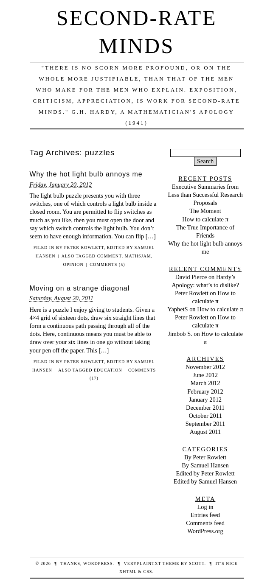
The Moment (205, 210)
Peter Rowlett (191, 293)
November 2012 (205, 366)
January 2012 (205, 399)
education (108, 370)
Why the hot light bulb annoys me (86, 174)
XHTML (127, 571)
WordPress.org (205, 531)
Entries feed (205, 515)
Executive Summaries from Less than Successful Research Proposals (205, 194)
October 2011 (205, 415)
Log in (205, 506)
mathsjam (137, 256)
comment (109, 256)
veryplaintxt (142, 563)
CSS (147, 571)
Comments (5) (107, 264)
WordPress (98, 563)
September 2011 (205, 423)
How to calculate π (205, 219)
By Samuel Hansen (205, 465)
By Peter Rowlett (80, 247)
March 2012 (205, 383)
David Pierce (191, 277)
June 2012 (205, 375)
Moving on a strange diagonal (80, 288)
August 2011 (205, 431)
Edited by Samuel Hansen (205, 481)
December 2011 (205, 407)
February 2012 (205, 391)
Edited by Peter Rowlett (205, 473)
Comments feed (205, 523)
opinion (73, 264)
